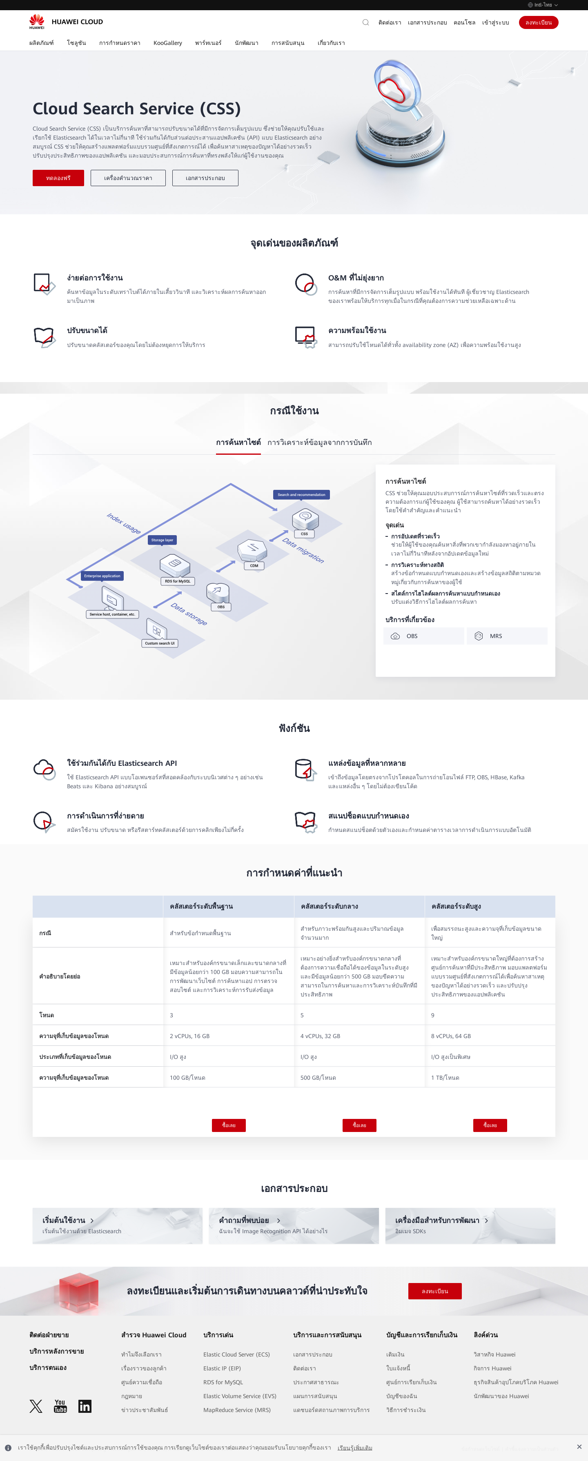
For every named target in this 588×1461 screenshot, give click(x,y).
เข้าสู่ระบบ (495, 22)
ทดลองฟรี (58, 178)
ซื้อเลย (229, 1125)
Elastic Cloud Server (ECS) (236, 1354)
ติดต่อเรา (390, 22)
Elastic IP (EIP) (222, 1368)
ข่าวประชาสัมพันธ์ (144, 1410)
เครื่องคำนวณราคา (128, 178)
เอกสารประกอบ (427, 22)
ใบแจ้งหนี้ (398, 1368)
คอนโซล (465, 22)
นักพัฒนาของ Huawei (501, 1396)
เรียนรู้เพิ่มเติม (355, 1448)
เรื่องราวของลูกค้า (144, 1368)
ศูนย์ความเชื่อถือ (141, 1382)
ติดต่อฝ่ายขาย (49, 1335)
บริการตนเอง (48, 1368)
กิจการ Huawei (493, 1368)
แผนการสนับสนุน (315, 1396)
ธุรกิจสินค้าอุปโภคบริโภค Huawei (516, 1382)
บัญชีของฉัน (401, 1396)
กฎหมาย (131, 1396)
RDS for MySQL (223, 1382)
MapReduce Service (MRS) (237, 1410)
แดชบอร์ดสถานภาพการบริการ (331, 1410)
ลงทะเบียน (539, 22)
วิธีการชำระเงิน (406, 1410)
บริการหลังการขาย (56, 1351)
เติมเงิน (395, 1354)
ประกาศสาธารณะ (316, 1382)
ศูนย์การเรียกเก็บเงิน (411, 1382)
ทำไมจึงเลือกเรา (141, 1354)
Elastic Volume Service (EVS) (240, 1396)
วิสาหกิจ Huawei (495, 1354)
